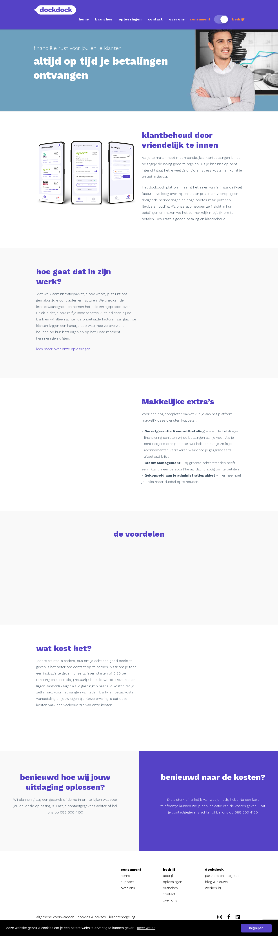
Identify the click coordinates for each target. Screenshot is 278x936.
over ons (177, 19)
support (127, 882)
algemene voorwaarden (55, 917)
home (84, 19)
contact (155, 19)
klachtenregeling (122, 917)
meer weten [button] (146, 928)
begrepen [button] (256, 928)
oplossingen (130, 19)
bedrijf (238, 19)
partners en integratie (222, 876)
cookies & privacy (92, 917)
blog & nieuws (216, 882)
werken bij (213, 888)
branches (103, 19)
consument (200, 19)
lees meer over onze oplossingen (63, 349)
